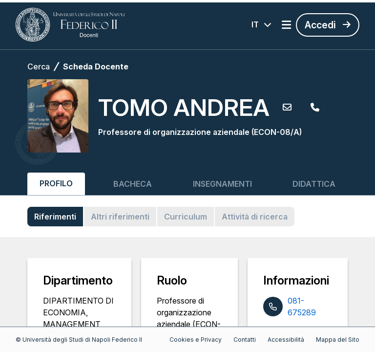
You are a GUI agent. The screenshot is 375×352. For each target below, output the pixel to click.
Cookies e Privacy (195, 339)
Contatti (244, 339)
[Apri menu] (286, 25)
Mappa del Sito (337, 339)
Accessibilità (286, 339)
